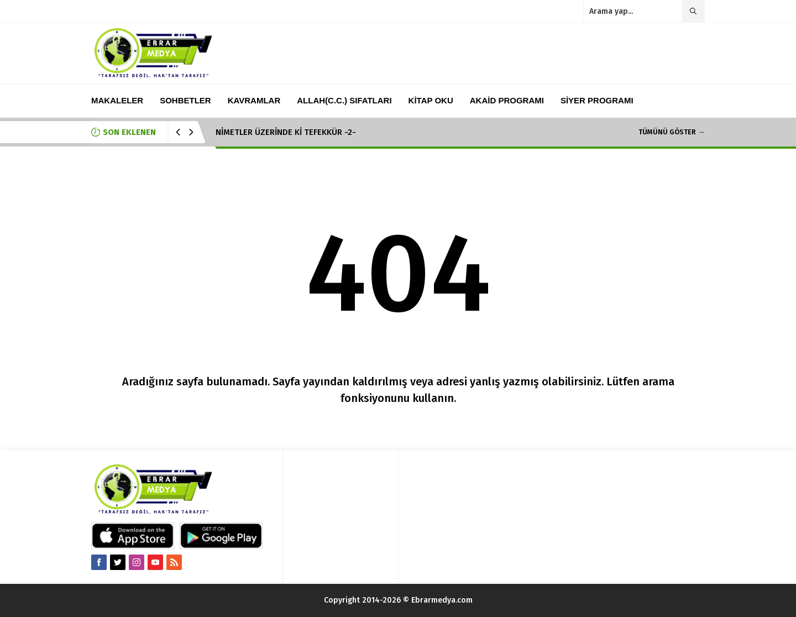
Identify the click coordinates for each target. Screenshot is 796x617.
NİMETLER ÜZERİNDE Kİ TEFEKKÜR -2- (286, 132)
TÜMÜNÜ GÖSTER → (671, 132)
